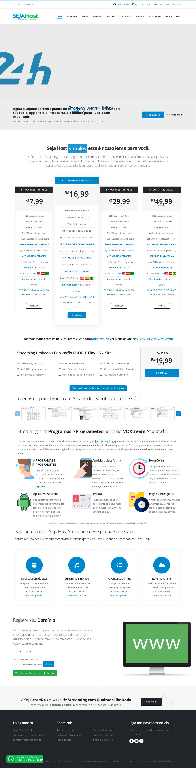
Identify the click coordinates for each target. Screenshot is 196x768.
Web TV (84, 16)
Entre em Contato (103, 739)
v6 (35, 289)
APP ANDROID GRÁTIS (34, 267)
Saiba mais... (151, 701)
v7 (38, 289)
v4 (29, 289)
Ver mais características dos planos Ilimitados (98, 388)
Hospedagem (155, 16)
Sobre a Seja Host (103, 729)
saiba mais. (176, 114)
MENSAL (161, 364)
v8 (41, 289)
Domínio (140, 16)
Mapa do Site (64, 739)
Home (59, 16)
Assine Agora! (153, 114)
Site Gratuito (28, 279)
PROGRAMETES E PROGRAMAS (34, 244)
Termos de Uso (65, 729)
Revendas (97, 16)
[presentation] (17, 413)
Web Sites (126, 16)
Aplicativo (112, 16)
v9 (44, 289)
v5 (32, 289)
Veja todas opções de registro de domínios (35, 673)
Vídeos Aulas (121, 4)
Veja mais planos (34, 595)
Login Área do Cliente (24, 4)
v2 (23, 289)
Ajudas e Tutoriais (142, 4)
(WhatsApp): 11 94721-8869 (28, 735)
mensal (34, 205)
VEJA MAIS (41, 486)
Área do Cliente (173, 16)
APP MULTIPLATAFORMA (34, 256)
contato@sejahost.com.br (27, 739)
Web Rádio (72, 16)
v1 (20, 289)
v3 (26, 289)
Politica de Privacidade (69, 734)
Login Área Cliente (23, 729)
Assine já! (34, 306)
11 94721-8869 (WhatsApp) (168, 4)
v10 (47, 289)
